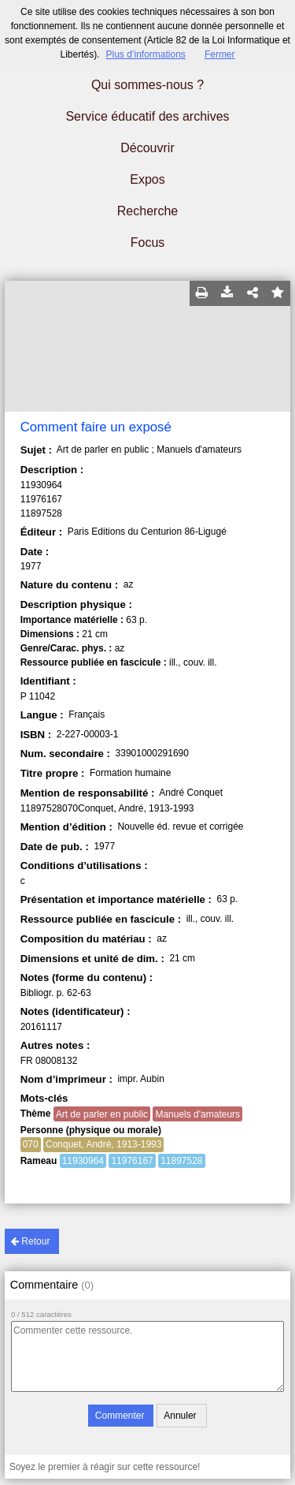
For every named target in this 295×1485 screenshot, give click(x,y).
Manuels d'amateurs (197, 1114)
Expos (147, 179)
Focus (148, 242)
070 (31, 1144)
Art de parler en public (102, 1114)
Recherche (147, 211)
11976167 (132, 1160)
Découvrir (147, 148)
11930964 (83, 1160)
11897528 (181, 1160)
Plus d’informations (145, 54)
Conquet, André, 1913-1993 (103, 1144)
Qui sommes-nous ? (147, 84)
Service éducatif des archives (147, 116)
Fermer (220, 54)
